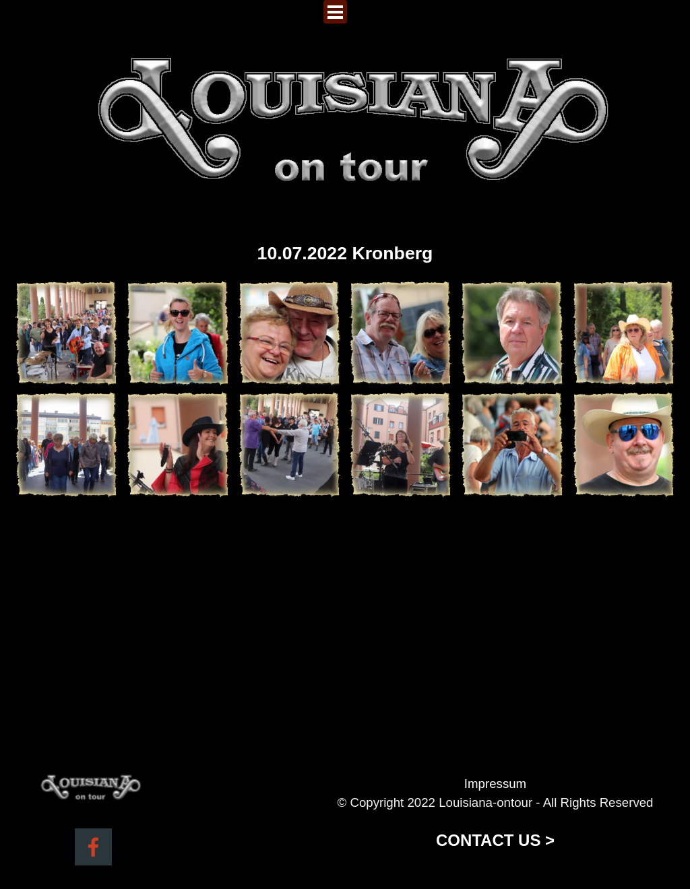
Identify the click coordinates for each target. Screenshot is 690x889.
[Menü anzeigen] (335, 12)
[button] (66, 333)
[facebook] (93, 846)
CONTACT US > (495, 840)
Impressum (495, 784)
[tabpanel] (495, 814)
